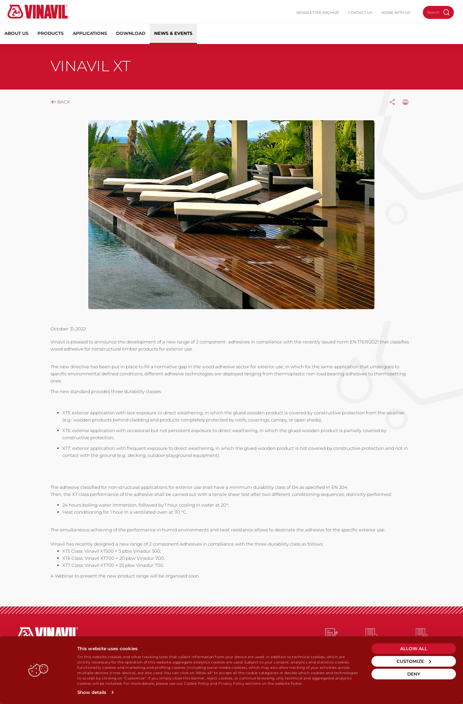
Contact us (360, 12)
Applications (90, 33)
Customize (414, 661)
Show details (91, 692)
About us (16, 33)
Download (130, 33)
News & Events (173, 33)
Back (60, 102)
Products (51, 33)
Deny (413, 674)
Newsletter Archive (317, 12)
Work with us (395, 12)
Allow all (413, 648)
